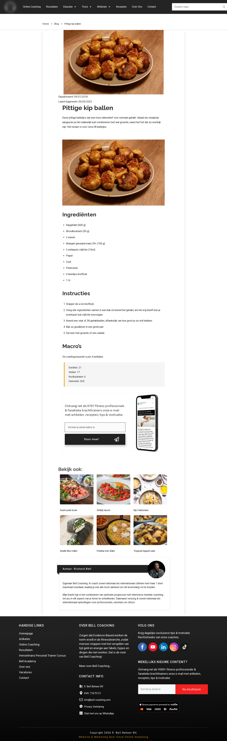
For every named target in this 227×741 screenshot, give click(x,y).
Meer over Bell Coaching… (95, 661)
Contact (24, 673)
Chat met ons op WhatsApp (99, 708)
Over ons (24, 662)
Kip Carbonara (141, 505)
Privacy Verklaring (94, 701)
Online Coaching (29, 639)
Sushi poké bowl (68, 505)
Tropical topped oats (144, 546)
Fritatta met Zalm (106, 546)
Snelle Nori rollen (68, 546)
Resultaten (26, 645)
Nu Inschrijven (192, 684)
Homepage (26, 628)
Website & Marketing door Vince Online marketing (113, 732)
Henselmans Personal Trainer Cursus (42, 651)
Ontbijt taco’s (103, 505)
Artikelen (24, 634)
